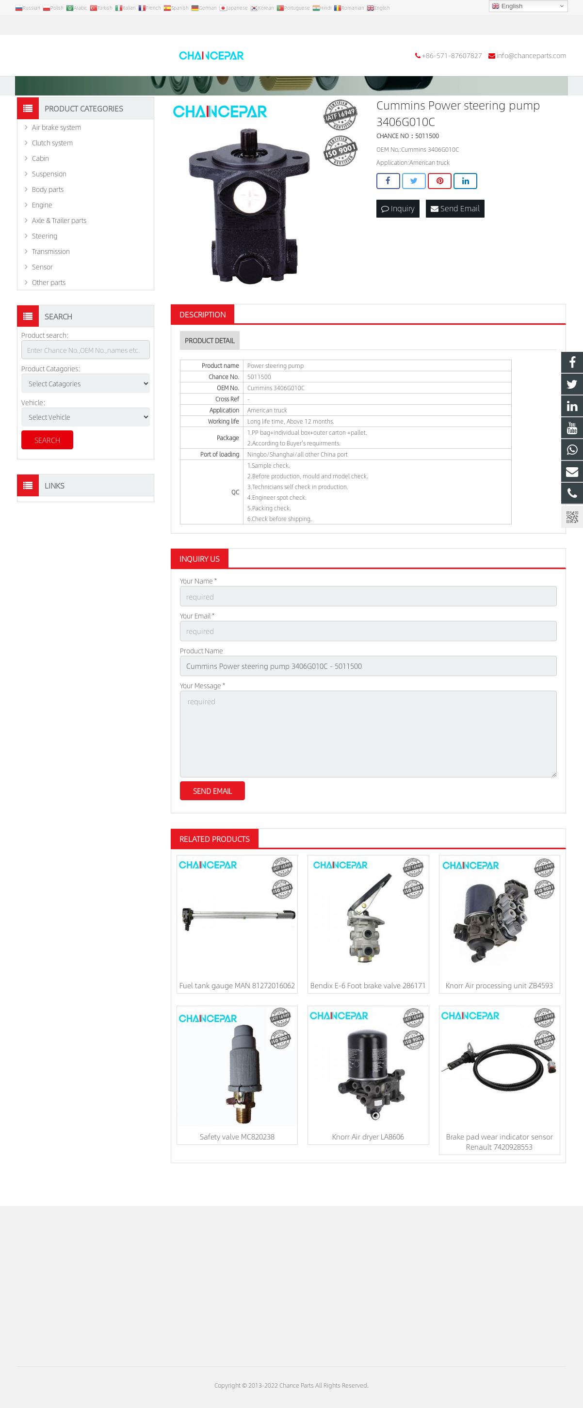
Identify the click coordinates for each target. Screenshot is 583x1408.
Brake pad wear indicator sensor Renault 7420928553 (499, 1167)
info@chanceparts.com (133, 25)
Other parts (48, 317)
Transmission (51, 286)
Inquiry (398, 243)
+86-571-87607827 (54, 25)
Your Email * (197, 649)
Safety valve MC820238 (237, 1162)
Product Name (201, 683)
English (507, 6)
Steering (44, 271)
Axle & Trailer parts (59, 255)
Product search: (45, 370)
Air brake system (56, 162)
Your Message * (202, 716)
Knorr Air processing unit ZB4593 (499, 1011)
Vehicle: (33, 437)
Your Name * (198, 616)
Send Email (455, 243)
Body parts (48, 224)
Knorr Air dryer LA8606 (368, 1162)
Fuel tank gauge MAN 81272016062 (237, 1011)
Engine (42, 240)
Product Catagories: (51, 403)
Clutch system (52, 178)
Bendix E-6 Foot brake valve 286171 (368, 1011)
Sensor (42, 302)
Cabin (40, 193)
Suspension (49, 209)
